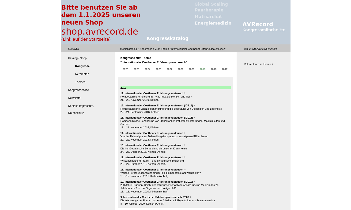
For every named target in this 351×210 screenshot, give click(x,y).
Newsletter (75, 98)
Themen (80, 82)
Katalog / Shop (77, 58)
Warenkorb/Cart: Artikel (261, 48)
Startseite (73, 48)
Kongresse (146, 48)
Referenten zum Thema (257, 64)
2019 (202, 71)
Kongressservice (78, 90)
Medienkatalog (128, 48)
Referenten (82, 74)
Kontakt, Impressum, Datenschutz (81, 109)
